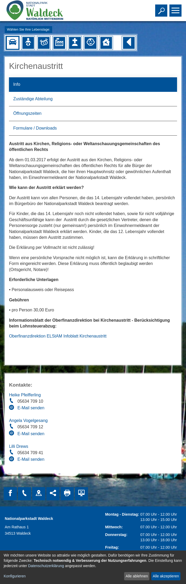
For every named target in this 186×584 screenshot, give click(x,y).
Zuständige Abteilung (32, 99)
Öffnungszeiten (27, 113)
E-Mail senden (30, 408)
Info (16, 84)
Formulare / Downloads (35, 128)
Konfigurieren (15, 576)
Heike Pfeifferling (25, 395)
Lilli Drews (18, 446)
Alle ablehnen (137, 576)
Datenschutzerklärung (46, 566)
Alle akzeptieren (166, 576)
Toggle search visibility (162, 8)
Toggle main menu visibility (176, 8)
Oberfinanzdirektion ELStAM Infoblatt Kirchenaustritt (57, 336)
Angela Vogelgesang (28, 420)
